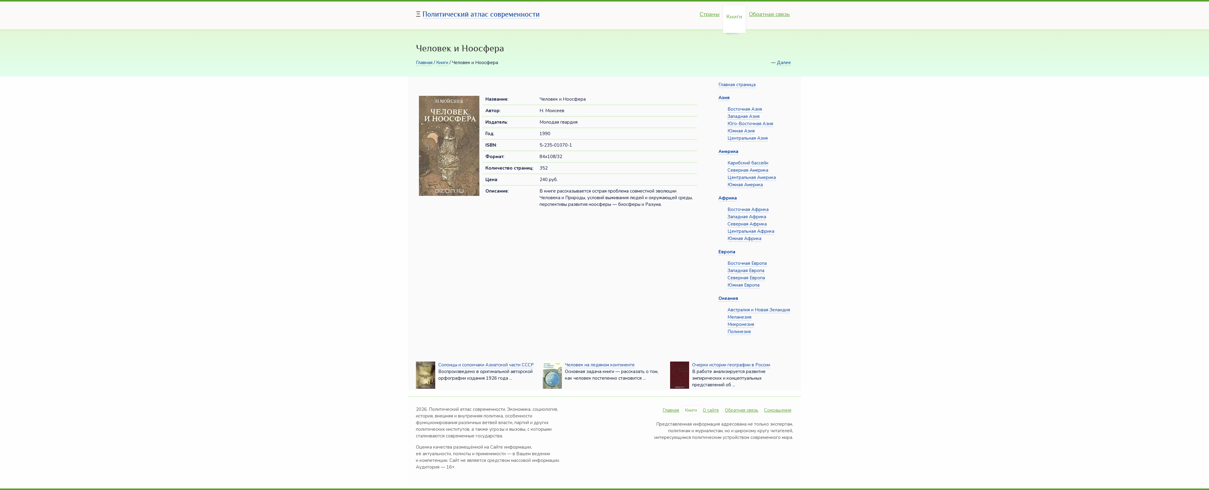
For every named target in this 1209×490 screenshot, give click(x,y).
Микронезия (741, 324)
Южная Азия (741, 131)
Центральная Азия (748, 138)
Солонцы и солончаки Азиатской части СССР (486, 365)
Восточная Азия (745, 109)
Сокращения (777, 410)
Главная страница (737, 85)
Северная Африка (747, 224)
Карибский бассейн (748, 163)
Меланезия (739, 317)
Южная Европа (744, 285)
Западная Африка (747, 217)
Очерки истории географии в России (731, 365)
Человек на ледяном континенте (600, 365)
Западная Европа (746, 271)
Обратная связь (769, 14)
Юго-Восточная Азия (750, 124)
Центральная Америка (752, 177)
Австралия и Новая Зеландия (759, 310)
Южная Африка (744, 238)
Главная (424, 63)
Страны (710, 14)
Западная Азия (744, 116)
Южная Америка (745, 185)
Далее (784, 63)
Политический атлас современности (481, 14)
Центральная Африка (751, 231)
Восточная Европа (747, 263)
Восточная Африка (748, 209)
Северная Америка (748, 170)
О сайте (711, 410)
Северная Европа (746, 278)
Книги (734, 16)
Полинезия (739, 332)
